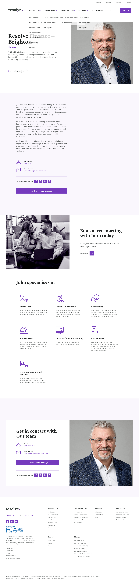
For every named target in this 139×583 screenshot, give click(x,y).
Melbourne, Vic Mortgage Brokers (83, 554)
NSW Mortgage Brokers (80, 548)
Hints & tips (51, 540)
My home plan (52, 517)
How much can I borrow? (123, 514)
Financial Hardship (11, 555)
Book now (87, 253)
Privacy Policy (9, 548)
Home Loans (53, 508)
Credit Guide (9, 550)
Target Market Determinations (14, 558)
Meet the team (99, 514)
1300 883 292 (28, 515)
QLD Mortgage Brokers (80, 551)
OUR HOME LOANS (79, 540)
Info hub (51, 537)
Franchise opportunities (80, 514)
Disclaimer (9, 553)
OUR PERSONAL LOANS (81, 543)
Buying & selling (120, 520)
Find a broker (52, 512)
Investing (50, 528)
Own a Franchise (80, 508)
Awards (97, 517)
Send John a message (41, 191)
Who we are (98, 512)
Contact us (10, 515)
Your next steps (78, 522)
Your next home (52, 522)
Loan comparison (121, 517)
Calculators (120, 508)
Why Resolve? (78, 512)
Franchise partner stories (81, 517)
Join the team (98, 520)
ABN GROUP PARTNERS (81, 546)
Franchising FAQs (79, 520)
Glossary (50, 546)
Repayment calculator (122, 512)
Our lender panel (53, 514)
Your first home (52, 520)
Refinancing (51, 525)
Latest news (51, 543)
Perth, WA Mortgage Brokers (82, 556)
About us (98, 508)
